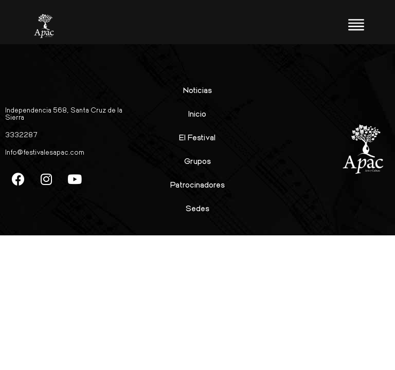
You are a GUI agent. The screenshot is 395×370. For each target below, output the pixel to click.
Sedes (197, 208)
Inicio (197, 113)
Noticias (197, 90)
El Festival (197, 137)
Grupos (197, 160)
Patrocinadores (197, 184)
